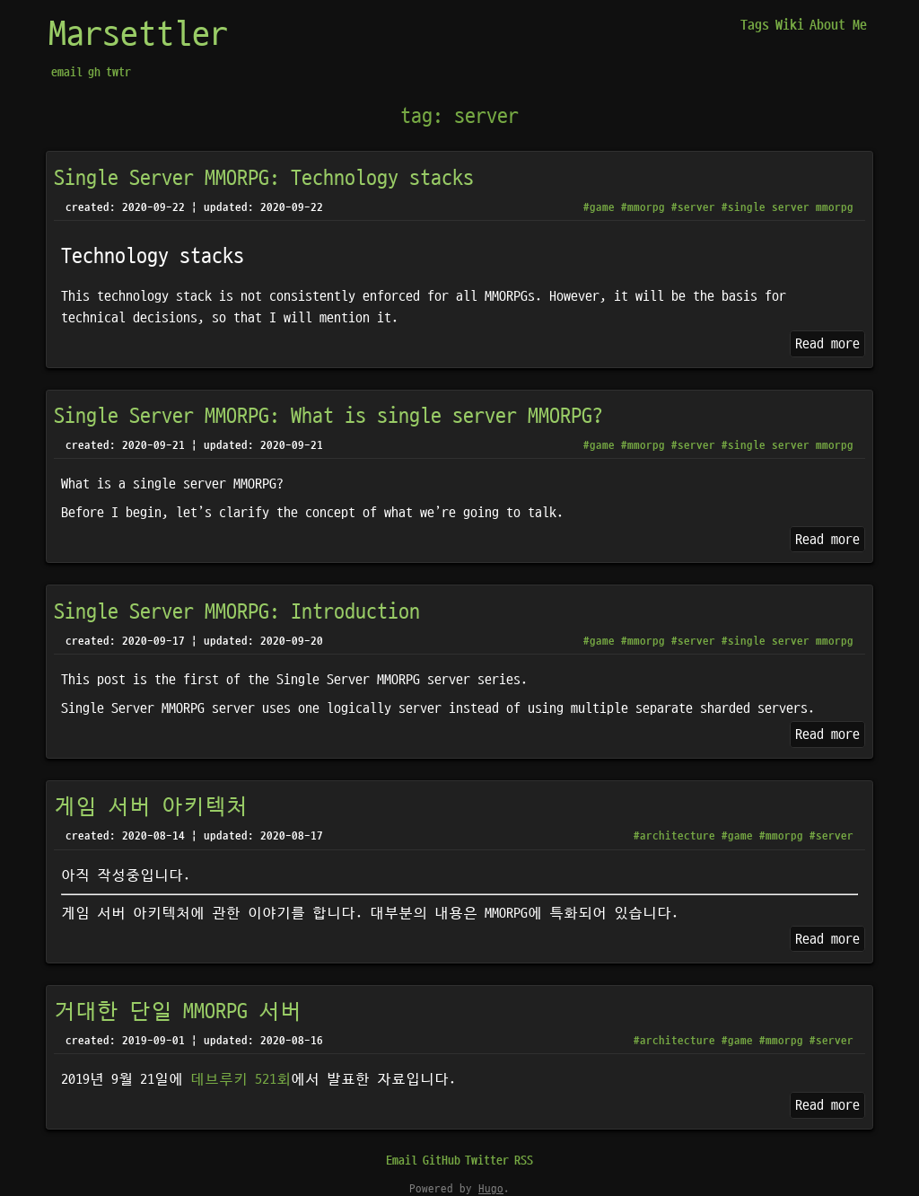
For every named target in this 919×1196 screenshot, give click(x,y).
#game (599, 207)
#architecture (674, 836)
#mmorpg (643, 207)
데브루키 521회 (240, 1079)
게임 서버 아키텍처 (151, 807)
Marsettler (138, 34)
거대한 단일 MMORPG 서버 (178, 1012)
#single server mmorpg (787, 207)
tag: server (459, 116)
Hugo (490, 1189)
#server (693, 207)
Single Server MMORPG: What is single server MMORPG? (328, 416)
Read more (827, 344)
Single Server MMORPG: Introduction (237, 612)
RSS (523, 1160)
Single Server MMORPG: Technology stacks (264, 178)
